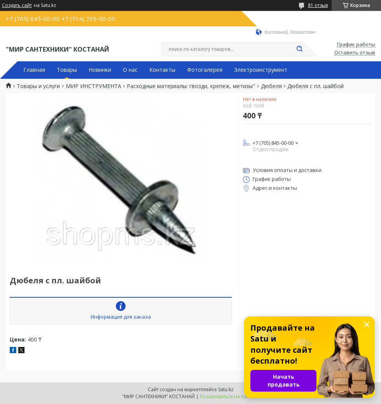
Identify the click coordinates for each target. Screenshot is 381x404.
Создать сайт (17, 5)
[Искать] (299, 49)
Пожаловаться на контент (229, 396)
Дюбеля (271, 86)
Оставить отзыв (354, 52)
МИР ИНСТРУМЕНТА (93, 86)
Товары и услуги (38, 86)
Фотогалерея (204, 70)
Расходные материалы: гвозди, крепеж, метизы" (191, 86)
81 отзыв (318, 5)
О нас (130, 70)
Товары (67, 70)
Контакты (162, 70)
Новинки (100, 70)
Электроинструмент (260, 70)
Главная (34, 70)
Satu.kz (225, 389)
